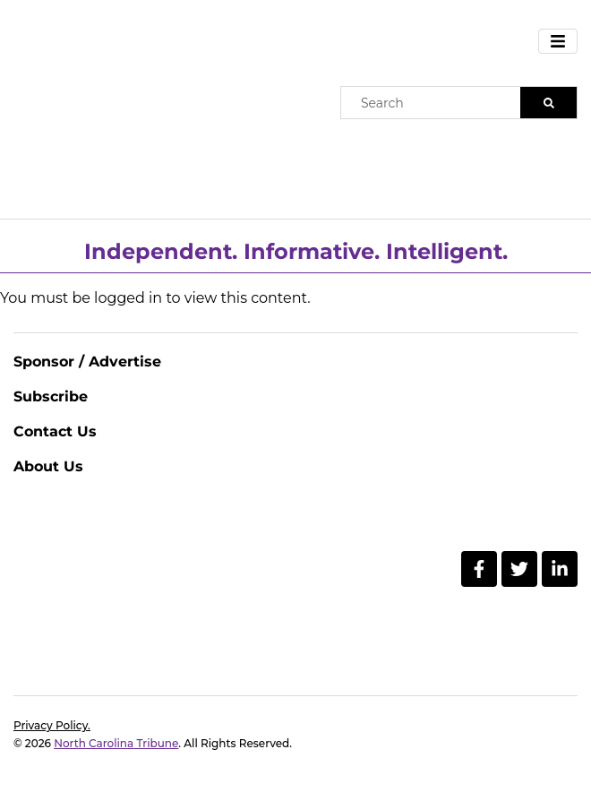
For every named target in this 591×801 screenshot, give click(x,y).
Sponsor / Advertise (87, 361)
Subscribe (50, 396)
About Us (48, 466)
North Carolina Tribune (116, 743)
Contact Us (55, 431)
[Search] (548, 102)
